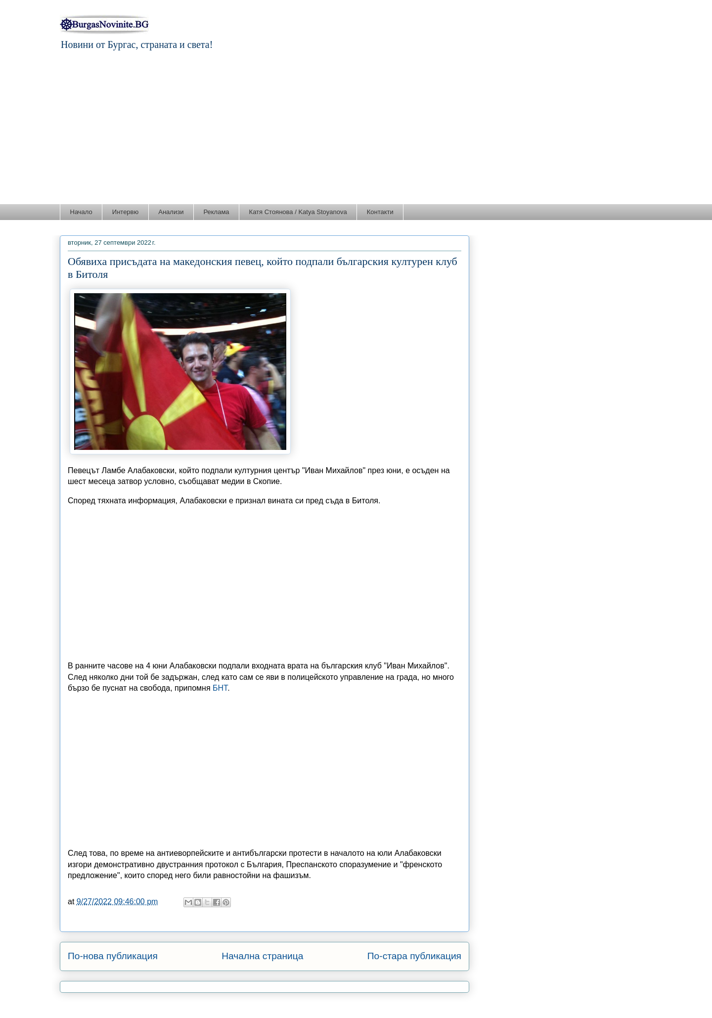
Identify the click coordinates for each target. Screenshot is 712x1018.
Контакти (380, 212)
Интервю (125, 212)
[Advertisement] (356, 129)
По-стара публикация (414, 956)
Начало (81, 212)
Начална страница (262, 956)
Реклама (216, 212)
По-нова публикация (113, 956)
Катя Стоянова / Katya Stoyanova (298, 212)
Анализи (170, 212)
